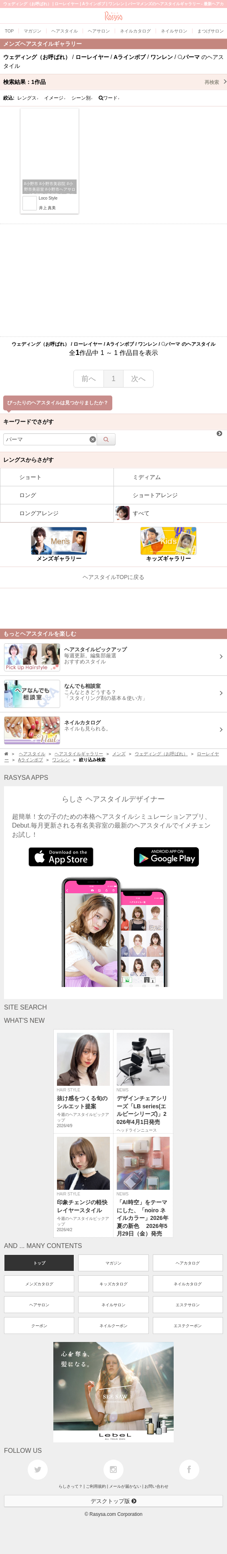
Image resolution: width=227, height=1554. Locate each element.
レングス (28, 98)
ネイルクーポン (113, 1326)
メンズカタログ (39, 1284)
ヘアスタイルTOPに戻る (114, 577)
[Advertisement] (113, 280)
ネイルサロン (113, 1305)
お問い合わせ (156, 1486)
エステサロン (188, 1305)
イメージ (55, 98)
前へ (88, 379)
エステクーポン (188, 1326)
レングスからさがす (28, 460)
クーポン (39, 1326)
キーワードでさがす (28, 421)
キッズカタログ (113, 1284)
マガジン (113, 1263)
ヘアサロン (39, 1305)
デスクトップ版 (113, 1501)
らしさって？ (71, 1486)
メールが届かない (125, 1486)
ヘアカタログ (188, 1263)
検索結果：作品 (115, 82)
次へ (138, 379)
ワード (109, 98)
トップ (39, 1263)
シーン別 (82, 98)
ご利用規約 (96, 1486)
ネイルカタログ (188, 1284)
